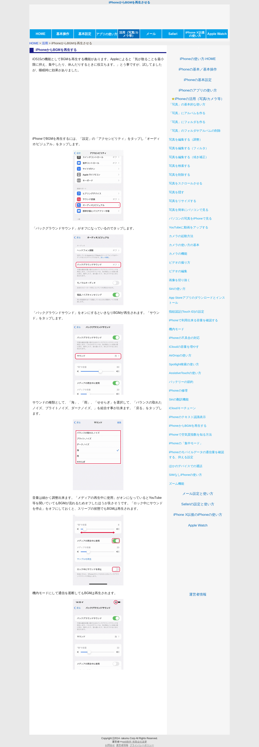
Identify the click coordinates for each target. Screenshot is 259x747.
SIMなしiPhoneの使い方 (185, 474)
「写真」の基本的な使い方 (187, 104)
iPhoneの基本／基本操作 (198, 69)
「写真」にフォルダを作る (187, 122)
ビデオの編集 (178, 271)
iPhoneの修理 (178, 390)
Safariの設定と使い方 (197, 504)
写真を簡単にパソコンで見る (188, 209)
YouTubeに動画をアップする (188, 227)
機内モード (176, 329)
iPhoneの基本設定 (198, 80)
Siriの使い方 (177, 288)
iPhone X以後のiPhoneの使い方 (197, 515)
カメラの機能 (178, 253)
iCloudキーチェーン (182, 408)
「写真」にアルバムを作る (187, 113)
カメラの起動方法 (181, 236)
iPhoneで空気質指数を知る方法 (190, 434)
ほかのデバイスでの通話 (185, 466)
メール (151, 34)
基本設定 (84, 34)
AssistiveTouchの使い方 (185, 373)
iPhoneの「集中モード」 (186, 443)
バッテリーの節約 (181, 381)
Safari (172, 34)
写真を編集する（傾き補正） (188, 157)
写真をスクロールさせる (185, 183)
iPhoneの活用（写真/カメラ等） (199, 99)
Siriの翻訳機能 (179, 399)
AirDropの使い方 (180, 355)
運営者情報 (197, 594)
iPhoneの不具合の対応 (184, 337)
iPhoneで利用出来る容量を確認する (193, 320)
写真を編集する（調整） (185, 139)
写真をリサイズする (182, 201)
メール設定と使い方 (197, 494)
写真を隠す (176, 192)
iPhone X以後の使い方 (194, 34)
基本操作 (62, 34)
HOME (41, 34)
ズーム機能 (176, 483)
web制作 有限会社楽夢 (134, 741)
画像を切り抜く (179, 280)
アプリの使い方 (106, 34)
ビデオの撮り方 (179, 262)
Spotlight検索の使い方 (184, 364)
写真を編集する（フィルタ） (188, 148)
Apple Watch (217, 34)
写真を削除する (179, 174)
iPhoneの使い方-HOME (198, 59)
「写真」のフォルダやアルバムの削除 (195, 130)
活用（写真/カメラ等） (128, 34)
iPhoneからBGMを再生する (188, 425)
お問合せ (110, 745)
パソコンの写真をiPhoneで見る (190, 218)
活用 (45, 43)
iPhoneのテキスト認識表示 (187, 417)
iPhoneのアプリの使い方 (198, 90)
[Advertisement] (98, 104)
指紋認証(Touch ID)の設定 (186, 311)
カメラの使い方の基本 (184, 245)
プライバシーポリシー (142, 745)
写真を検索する (179, 165)
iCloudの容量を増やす (184, 346)
